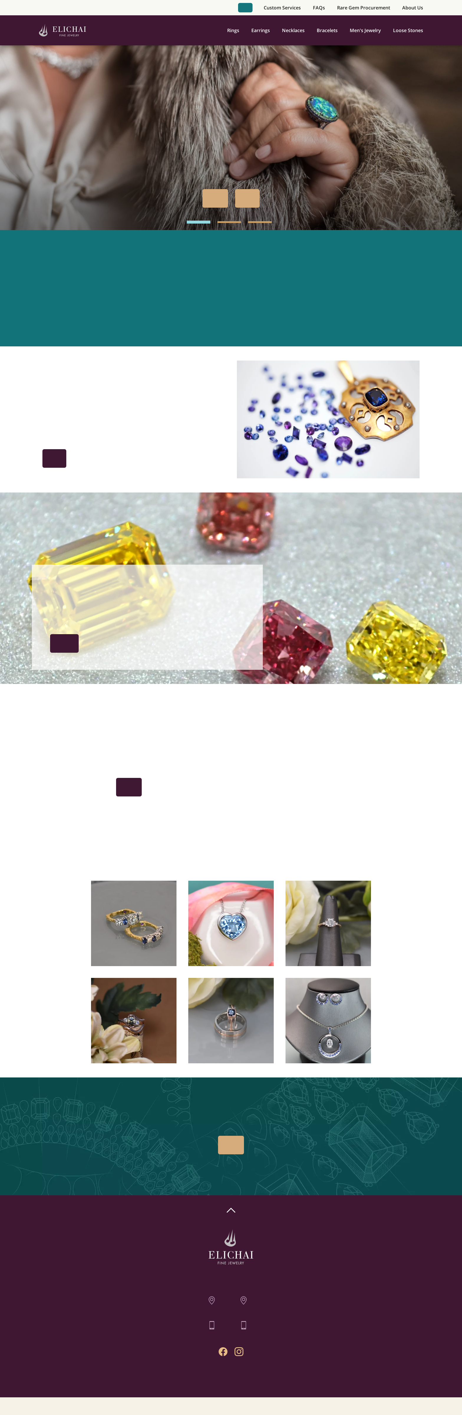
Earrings (260, 30)
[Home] (62, 30)
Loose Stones (408, 30)
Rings (233, 30)
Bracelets (327, 30)
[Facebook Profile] (223, 1351)
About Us (412, 7)
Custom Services (282, 7)
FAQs (319, 7)
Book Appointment (245, 7)
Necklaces (293, 30)
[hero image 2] (229, 222)
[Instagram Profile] (239, 1351)
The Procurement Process (64, 643)
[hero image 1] (198, 222)
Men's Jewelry (365, 30)
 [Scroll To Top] (231, 1210)
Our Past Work (247, 198)
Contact (231, 1379)
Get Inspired (54, 458)
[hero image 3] (260, 222)
